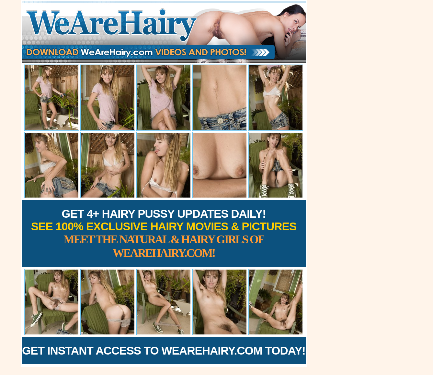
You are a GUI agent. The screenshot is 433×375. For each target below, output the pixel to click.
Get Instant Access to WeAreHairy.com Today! (163, 350)
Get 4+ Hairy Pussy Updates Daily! (164, 233)
